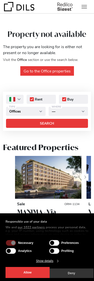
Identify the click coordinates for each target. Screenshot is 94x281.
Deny (71, 273)
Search (47, 123)
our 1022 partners (31, 227)
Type (12, 106)
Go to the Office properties (47, 70)
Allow (28, 272)
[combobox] (15, 99)
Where (56, 106)
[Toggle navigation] (84, 7)
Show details (44, 261)
